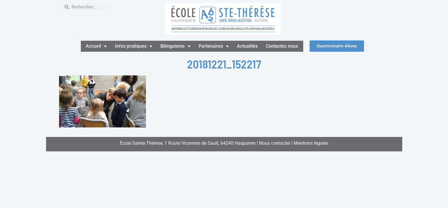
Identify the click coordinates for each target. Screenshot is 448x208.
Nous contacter (274, 143)
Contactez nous (282, 46)
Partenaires (214, 46)
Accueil (96, 46)
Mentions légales (311, 143)
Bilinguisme (175, 46)
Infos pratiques (133, 46)
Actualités (247, 46)
